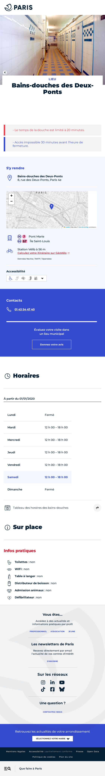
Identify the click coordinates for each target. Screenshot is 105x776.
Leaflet (67, 227)
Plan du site (66, 757)
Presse (79, 751)
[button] (52, 207)
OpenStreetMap (83, 227)
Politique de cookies (43, 757)
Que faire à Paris (30, 768)
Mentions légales (15, 751)
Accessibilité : (50, 751)
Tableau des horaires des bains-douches (40, 507)
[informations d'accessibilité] (26, 278)
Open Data (93, 751)
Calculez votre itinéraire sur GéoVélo (42, 253)
